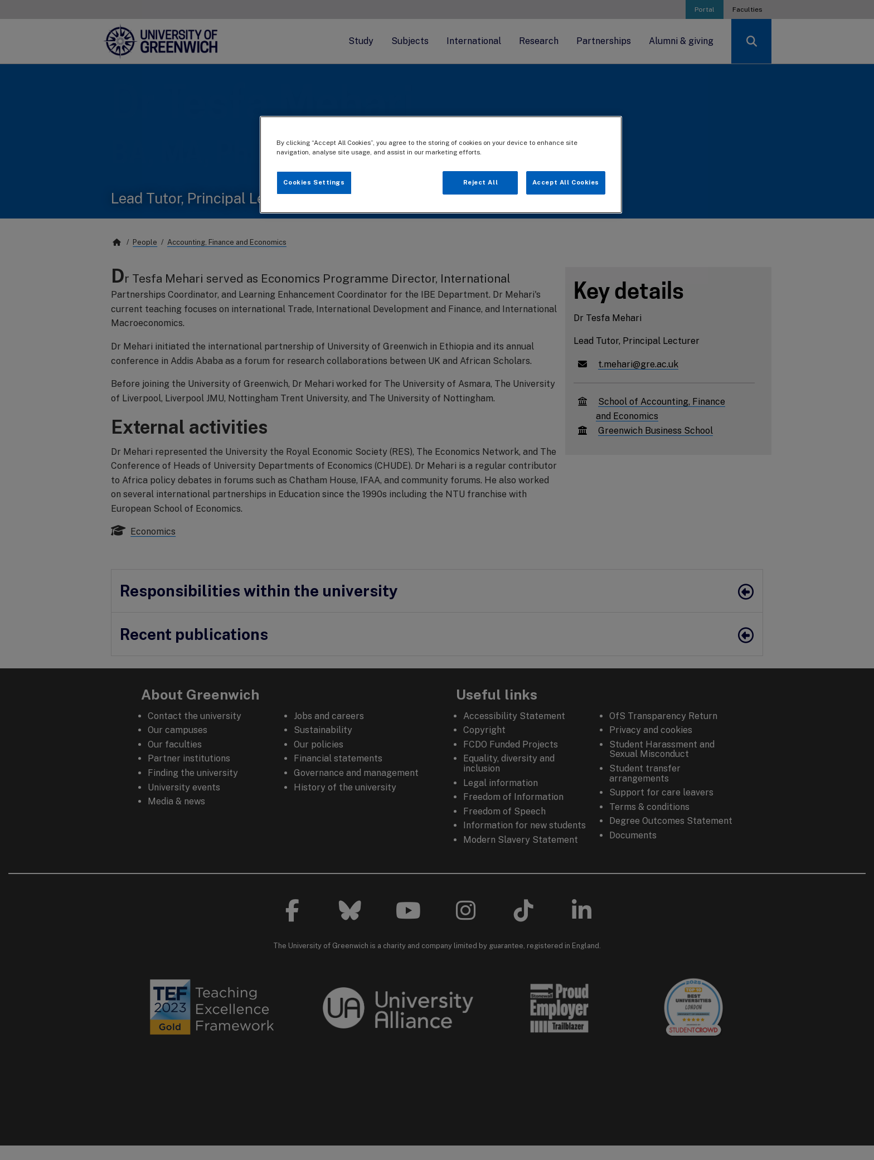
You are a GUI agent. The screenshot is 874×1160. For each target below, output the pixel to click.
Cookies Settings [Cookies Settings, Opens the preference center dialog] (313, 182)
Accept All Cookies (565, 182)
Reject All (480, 182)
